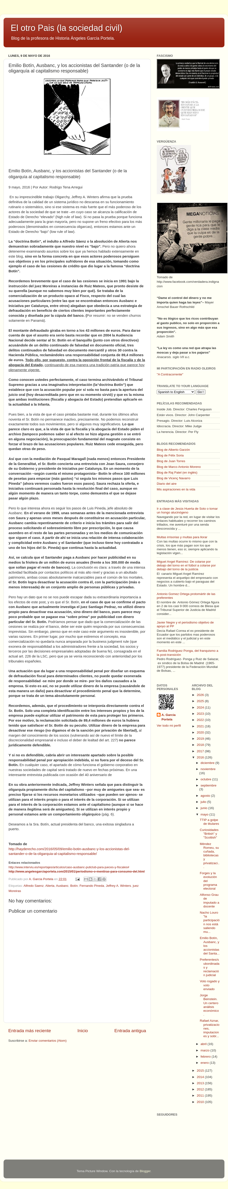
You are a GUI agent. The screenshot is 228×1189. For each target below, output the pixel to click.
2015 (201, 1070)
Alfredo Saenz (34, 885)
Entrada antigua (130, 1030)
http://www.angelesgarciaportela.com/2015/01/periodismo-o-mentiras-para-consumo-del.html (77, 871)
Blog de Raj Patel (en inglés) (177, 472)
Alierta (49, 885)
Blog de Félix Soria (170, 455)
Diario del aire (166, 483)
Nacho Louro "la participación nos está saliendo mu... (209, 922)
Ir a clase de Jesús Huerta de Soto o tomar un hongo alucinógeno (187, 510)
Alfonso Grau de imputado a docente (209, 900)
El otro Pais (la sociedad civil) (66, 28)
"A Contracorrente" (170, 374)
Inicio (82, 1030)
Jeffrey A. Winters (118, 885)
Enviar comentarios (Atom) (48, 1040)
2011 (201, 1095)
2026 (201, 695)
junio (204, 808)
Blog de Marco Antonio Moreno (179, 467)
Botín (74, 885)
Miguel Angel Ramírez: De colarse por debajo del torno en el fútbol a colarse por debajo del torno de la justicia (186, 565)
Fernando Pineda (92, 885)
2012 (201, 1089)
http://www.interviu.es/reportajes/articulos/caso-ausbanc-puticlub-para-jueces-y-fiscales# (69, 867)
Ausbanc (62, 885)
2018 (201, 745)
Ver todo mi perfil (169, 725)
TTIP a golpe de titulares (209, 821)
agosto (206, 795)
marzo (205, 1050)
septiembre (209, 785)
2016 (201, 757)
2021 (201, 726)
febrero (206, 1056)
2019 (201, 738)
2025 (201, 701)
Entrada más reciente (29, 1030)
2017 (201, 751)
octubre (206, 779)
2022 (201, 720)
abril (204, 1044)
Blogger (145, 1171)
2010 (201, 1102)
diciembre (208, 763)
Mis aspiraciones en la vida (176, 489)
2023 (201, 713)
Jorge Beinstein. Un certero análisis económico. (209, 1004)
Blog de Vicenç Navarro (173, 478)
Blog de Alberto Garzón (173, 449)
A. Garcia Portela (41, 879)
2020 (201, 732)
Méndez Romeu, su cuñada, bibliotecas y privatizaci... (209, 855)
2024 (201, 707)
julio (204, 802)
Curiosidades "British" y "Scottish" (209, 833)
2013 (201, 1083)
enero (205, 1062)
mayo (205, 814)
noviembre (208, 769)
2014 (201, 1077)
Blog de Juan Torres (171, 461)
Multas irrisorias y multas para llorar (182, 537)
